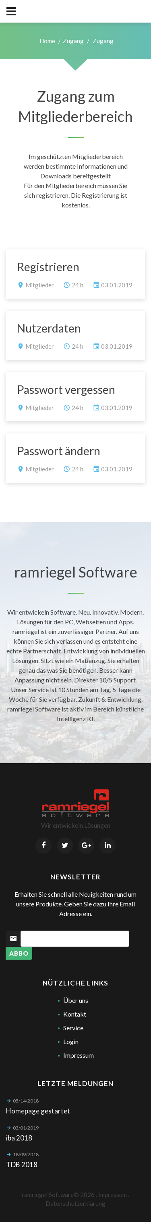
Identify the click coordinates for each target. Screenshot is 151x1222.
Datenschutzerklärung (75, 1203)
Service (73, 1028)
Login (71, 1041)
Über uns (75, 1000)
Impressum (78, 1055)
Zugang (73, 40)
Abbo (19, 953)
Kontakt (74, 1014)
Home (47, 40)
